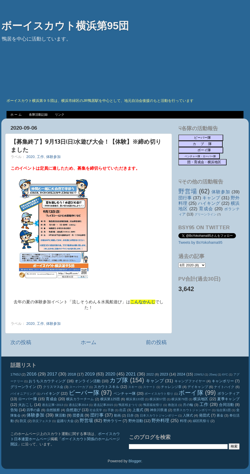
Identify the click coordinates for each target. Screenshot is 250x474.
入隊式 (188, 415)
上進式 (137, 410)
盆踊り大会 (65, 421)
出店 (122, 410)
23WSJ (199, 374)
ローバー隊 (27, 399)
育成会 (206, 208)
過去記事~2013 (52, 404)
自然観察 (53, 410)
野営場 (187, 191)
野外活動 (135, 421)
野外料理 (160, 420)
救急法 (173, 404)
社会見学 (96, 410)
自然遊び (73, 410)
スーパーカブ (78, 387)
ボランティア (228, 393)
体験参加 (53, 157)
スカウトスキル (107, 387)
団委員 (78, 415)
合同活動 (226, 405)
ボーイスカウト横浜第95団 (65, 25)
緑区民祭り (201, 421)
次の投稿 (20, 342)
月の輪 (188, 405)
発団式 (204, 415)
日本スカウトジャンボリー (159, 415)
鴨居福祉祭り (152, 404)
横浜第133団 (135, 399)
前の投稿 (156, 342)
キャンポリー (223, 381)
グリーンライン (205, 214)
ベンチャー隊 (125, 393)
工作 (40, 157)
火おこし (25, 405)
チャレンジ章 (171, 387)
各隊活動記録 (38, 114)
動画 (117, 415)
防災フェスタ (42, 421)
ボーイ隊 (191, 392)
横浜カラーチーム (80, 399)
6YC (225, 374)
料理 (183, 421)
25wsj (213, 374)
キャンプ (211, 197)
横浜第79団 (179, 399)
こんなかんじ (142, 302)
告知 (14, 410)
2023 (164, 374)
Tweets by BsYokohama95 (200, 242)
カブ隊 (119, 380)
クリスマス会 (53, 387)
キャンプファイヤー (189, 381)
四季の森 (33, 410)
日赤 (130, 415)
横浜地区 (200, 399)
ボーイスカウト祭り (159, 393)
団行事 (185, 197)
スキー (133, 387)
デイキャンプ (198, 387)
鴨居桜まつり (128, 404)
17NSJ (15, 374)
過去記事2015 (103, 404)
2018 (72, 374)
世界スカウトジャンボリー (192, 410)
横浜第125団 (110, 399)
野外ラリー (112, 421)
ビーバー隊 (84, 392)
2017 (52, 374)
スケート (149, 387)
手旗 (111, 410)
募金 (220, 415)
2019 (90, 374)
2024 (181, 374)
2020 (30, 157)
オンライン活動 (88, 381)
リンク (59, 114)
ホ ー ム (16, 114)
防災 (23, 421)
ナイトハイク (224, 387)
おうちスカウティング (47, 381)
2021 (131, 374)
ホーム (88, 342)
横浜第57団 (157, 399)
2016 (31, 374)
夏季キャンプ (228, 399)
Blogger (135, 461)
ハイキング (209, 203)
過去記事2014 (78, 404)
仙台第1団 (223, 410)
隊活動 (60, 415)
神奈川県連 (158, 410)
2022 (150, 374)
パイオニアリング (23, 393)
